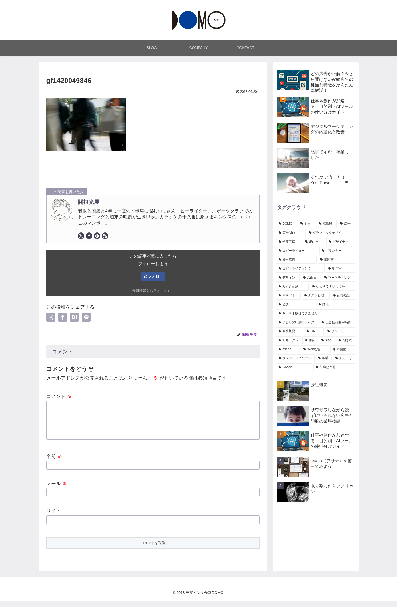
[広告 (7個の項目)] (346, 224)
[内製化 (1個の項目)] (342, 349)
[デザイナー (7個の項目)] (340, 242)
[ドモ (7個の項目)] (306, 224)
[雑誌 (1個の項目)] (310, 340)
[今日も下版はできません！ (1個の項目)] (315, 313)
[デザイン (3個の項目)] (288, 278)
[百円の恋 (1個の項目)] (343, 296)
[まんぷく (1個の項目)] (344, 358)
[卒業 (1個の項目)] (324, 358)
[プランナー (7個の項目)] (337, 251)
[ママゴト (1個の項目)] (288, 296)
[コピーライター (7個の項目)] (297, 251)
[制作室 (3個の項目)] (340, 269)
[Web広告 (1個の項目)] (315, 349)
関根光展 (88, 202)
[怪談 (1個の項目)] (295, 305)
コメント (59, 396)
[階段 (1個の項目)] (335, 305)
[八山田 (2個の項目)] (311, 278)
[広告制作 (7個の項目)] (291, 233)
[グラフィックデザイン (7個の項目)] (331, 233)
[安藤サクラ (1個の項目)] (288, 340)
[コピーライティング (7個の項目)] (300, 269)
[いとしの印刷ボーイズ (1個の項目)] (297, 323)
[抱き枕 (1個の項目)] (345, 340)
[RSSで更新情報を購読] (105, 235)
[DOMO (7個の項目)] (286, 224)
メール (56, 490)
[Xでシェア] (50, 317)
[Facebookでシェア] (62, 317)
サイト (53, 517)
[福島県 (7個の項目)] (326, 224)
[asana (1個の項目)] (288, 349)
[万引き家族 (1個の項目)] (292, 287)
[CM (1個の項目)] (313, 331)
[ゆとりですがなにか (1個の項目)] (332, 287)
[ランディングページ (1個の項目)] (295, 358)
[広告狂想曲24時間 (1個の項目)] (337, 323)
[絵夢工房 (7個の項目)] (289, 242)
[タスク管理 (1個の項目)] (316, 296)
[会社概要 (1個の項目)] (289, 331)
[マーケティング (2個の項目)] (338, 278)
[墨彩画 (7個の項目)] (336, 260)
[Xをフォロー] (81, 235)
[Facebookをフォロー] (89, 235)
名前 (54, 462)
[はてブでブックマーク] (74, 317)
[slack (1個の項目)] (327, 340)
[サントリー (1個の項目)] (340, 331)
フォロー (155, 276)
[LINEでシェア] (86, 317)
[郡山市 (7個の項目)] (314, 242)
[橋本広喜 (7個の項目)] (296, 260)
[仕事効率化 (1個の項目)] (334, 367)
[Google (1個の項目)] (294, 367)
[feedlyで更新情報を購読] (97, 235)
